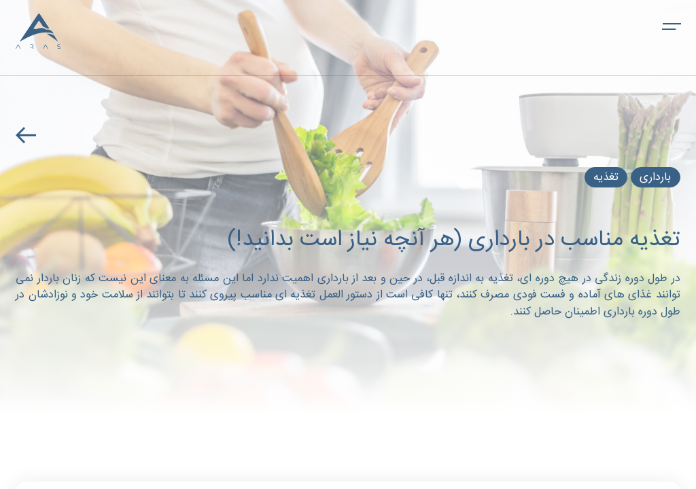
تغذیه (606, 177)
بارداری (656, 177)
